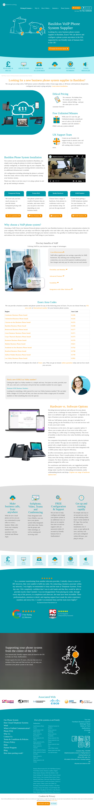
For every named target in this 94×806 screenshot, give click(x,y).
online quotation (67, 363)
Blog (6, 750)
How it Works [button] (46, 8)
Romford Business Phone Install (15, 351)
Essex (40, 363)
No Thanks (53, 803)
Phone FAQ (8, 731)
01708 (73, 351)
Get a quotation (13, 216)
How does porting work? (13, 753)
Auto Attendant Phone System (48, 777)
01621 (73, 344)
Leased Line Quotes (49, 781)
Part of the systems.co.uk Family (47, 720)
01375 (73, 337)
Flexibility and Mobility (59, 270)
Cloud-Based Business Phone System (51, 792)
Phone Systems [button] (65, 8)
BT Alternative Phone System (49, 775)
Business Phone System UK (40, 768)
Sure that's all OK (43, 803)
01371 (73, 333)
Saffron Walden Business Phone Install (18, 355)
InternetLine (55, 560)
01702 (73, 347)
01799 (73, 355)
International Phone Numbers (26, 75)
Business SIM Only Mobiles (48, 773)
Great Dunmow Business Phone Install (18, 333)
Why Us (37, 8)
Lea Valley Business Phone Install (16, 358)
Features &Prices (7, 560)
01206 (73, 315)
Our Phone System (11, 720)
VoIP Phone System (5, 75)
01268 (73, 326)
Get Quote (76, 7)
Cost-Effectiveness (57, 252)
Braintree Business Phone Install (15, 340)
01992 (73, 358)
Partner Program (10, 748)
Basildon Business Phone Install (15, 326)
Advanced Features (57, 276)
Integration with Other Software (61, 289)
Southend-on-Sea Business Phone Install (18, 347)
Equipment (56, 216)
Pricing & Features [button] (26, 8)
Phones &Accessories (39, 560)
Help (6, 745)
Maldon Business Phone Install (15, 344)
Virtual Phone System (38, 781)
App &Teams (23, 560)
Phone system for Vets (53, 738)
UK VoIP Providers (52, 752)
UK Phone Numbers (15, 75)
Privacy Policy (9, 742)
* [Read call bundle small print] (79, 124)
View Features (35, 216)
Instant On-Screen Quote (58, 48)
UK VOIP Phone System (54, 768)
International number (40, 308)
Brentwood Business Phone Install (16, 329)
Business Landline (48, 770)
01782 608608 (83, 11)
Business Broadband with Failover (44, 790)
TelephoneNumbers (70, 560)
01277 (73, 329)
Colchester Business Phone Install (16, 315)
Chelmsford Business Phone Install (16, 319)
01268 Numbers (79, 216)
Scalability (54, 283)
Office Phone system (53, 748)
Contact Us (8, 737)
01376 (73, 340)
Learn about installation (60, 86)
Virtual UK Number (43, 787)
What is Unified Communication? (17, 728)
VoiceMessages (86, 560)
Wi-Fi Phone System (38, 770)
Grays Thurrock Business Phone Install (18, 337)
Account (86, 7)
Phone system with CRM (54, 750)
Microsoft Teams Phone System (52, 779)
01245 (73, 319)
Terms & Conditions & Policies (16, 739)
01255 (73, 322)
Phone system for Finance (39, 750)
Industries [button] (55, 8)
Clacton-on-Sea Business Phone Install (18, 322)
